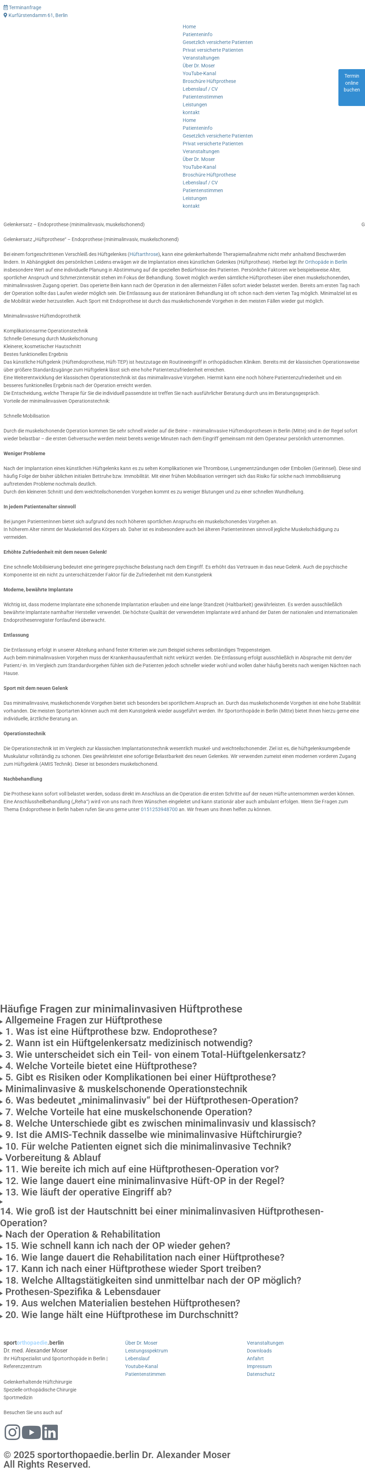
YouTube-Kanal (199, 73)
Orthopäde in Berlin (326, 262)
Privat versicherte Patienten (213, 50)
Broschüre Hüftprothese (209, 81)
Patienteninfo (197, 34)
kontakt (191, 112)
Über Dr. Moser (199, 65)
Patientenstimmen (203, 97)
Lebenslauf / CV (200, 89)
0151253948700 (159, 809)
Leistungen (195, 104)
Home (189, 26)
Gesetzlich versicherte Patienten (218, 42)
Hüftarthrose (143, 254)
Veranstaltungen (201, 58)
